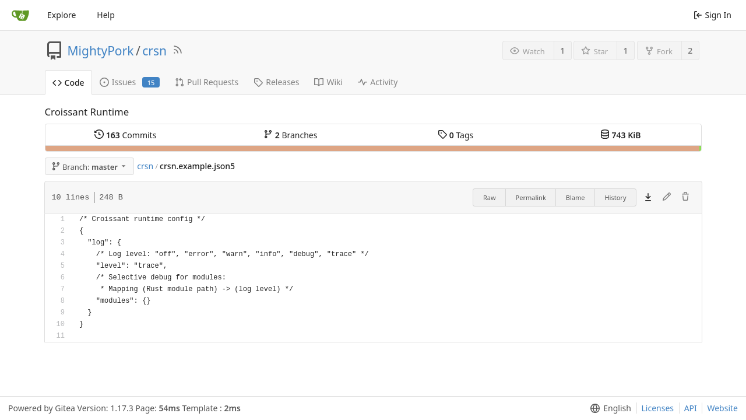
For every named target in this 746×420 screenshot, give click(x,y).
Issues (130, 82)
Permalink (531, 197)
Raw (489, 197)
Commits (125, 135)
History (615, 197)
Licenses (658, 408)
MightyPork (101, 51)
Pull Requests (206, 82)
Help (106, 14)
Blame (575, 197)
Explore (61, 14)
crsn (154, 51)
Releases (276, 82)
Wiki (328, 82)
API (690, 408)
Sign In (712, 14)
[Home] (20, 15)
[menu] (608, 408)
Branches (290, 135)
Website (722, 408)
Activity (377, 82)
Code (68, 82)
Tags (455, 135)
